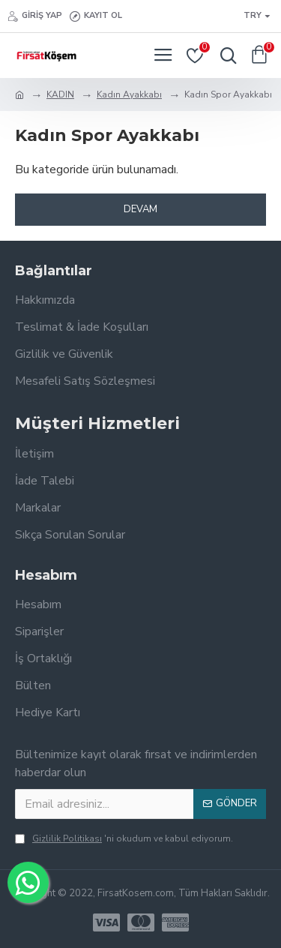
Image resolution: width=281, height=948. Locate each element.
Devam (140, 209)
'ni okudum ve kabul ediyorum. (124, 838)
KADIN (60, 94)
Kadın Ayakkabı (129, 94)
